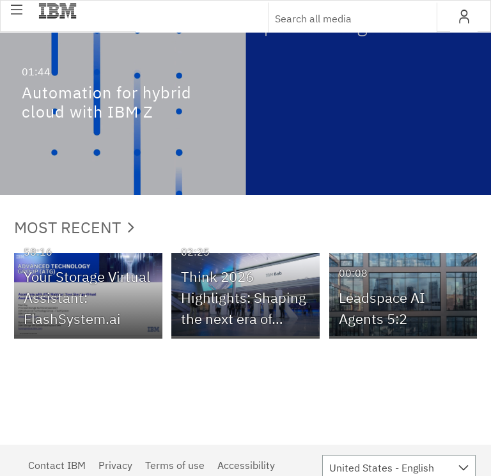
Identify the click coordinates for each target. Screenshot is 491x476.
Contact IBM (57, 465)
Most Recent (74, 227)
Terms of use (175, 465)
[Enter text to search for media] (339, 19)
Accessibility (246, 465)
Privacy (115, 465)
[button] (17, 10)
